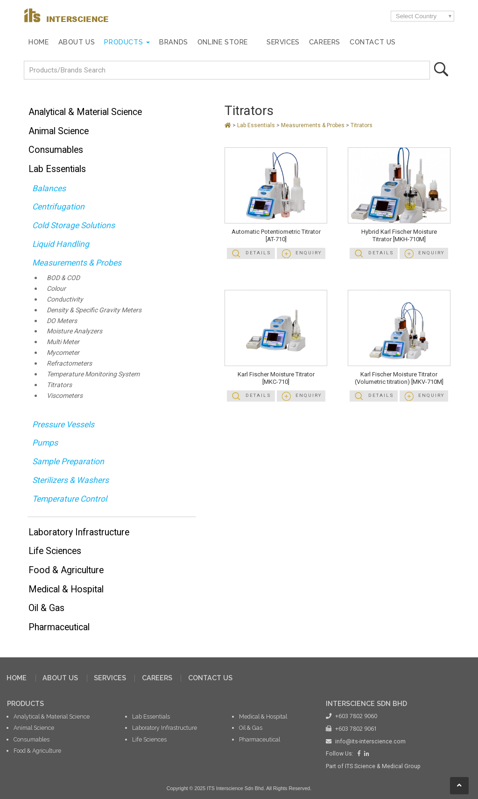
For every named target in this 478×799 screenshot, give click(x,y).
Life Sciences (54, 551)
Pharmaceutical (59, 627)
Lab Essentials (57, 169)
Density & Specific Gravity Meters (94, 310)
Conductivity (65, 299)
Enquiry (308, 252)
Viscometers (65, 395)
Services (283, 42)
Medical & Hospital (66, 589)
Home (38, 42)
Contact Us (373, 42)
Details (258, 252)
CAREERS (157, 678)
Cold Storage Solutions (73, 225)
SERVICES (110, 678)
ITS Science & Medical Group (383, 766)
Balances (49, 188)
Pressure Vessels (63, 424)
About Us (76, 42)
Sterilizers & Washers (70, 480)
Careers (324, 42)
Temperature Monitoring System (93, 374)
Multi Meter (63, 342)
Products (123, 42)
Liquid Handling (60, 244)
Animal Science (58, 131)
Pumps (45, 442)
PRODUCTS (25, 703)
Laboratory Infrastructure (78, 532)
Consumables (55, 149)
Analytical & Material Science (85, 112)
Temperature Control (69, 499)
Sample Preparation (68, 461)
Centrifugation (58, 206)
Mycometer (63, 352)
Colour (56, 288)
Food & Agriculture (66, 570)
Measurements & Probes (76, 262)
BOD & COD (63, 277)
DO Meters (62, 320)
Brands (173, 42)
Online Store (222, 42)
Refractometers (69, 363)
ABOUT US (60, 678)
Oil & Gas (46, 608)
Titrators (59, 385)
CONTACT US (210, 678)
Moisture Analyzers (74, 331)
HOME (17, 678)
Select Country (416, 16)
